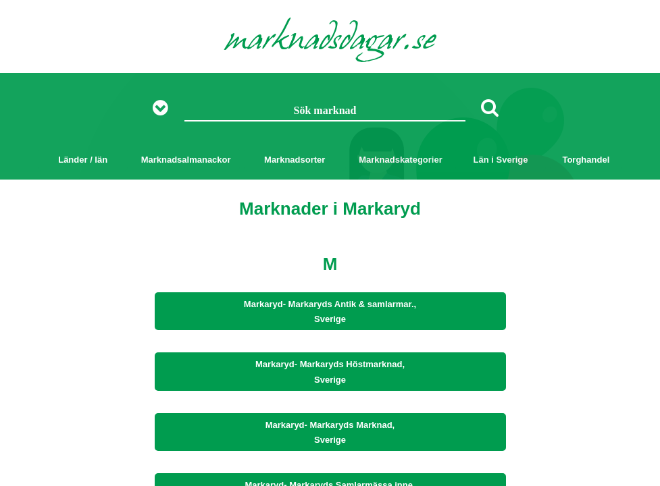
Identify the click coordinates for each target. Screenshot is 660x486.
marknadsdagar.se (330, 42)
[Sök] (489, 107)
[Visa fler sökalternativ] (165, 108)
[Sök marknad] (325, 111)
